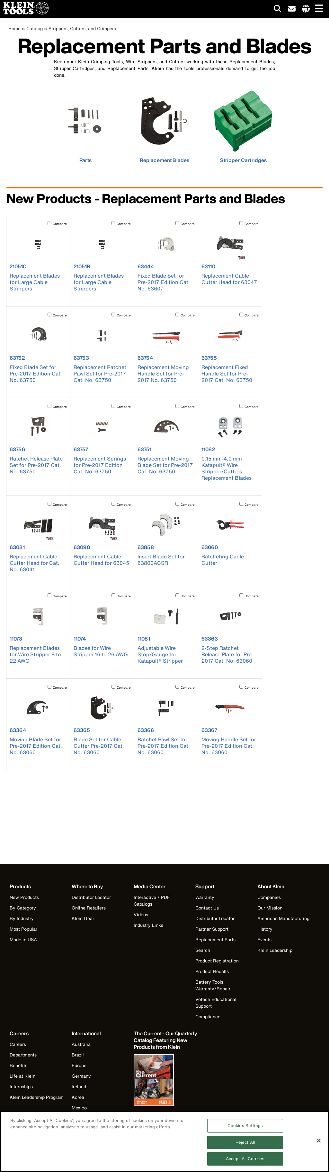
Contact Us (207, 907)
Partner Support (211, 929)
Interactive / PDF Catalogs (152, 900)
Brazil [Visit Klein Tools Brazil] (78, 1054)
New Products (24, 897)
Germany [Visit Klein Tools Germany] (81, 1076)
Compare (60, 223)
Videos (141, 914)
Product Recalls (212, 971)
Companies (269, 897)
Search (202, 950)
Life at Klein (22, 1076)
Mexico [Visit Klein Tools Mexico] (79, 1107)
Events (264, 939)
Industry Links (148, 925)
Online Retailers (89, 907)
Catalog (34, 28)
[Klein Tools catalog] (166, 1040)
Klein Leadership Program (37, 1097)
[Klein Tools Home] (24, 12)
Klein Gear (83, 918)
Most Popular (23, 929)
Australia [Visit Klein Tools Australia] (81, 1044)
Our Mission (269, 907)
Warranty (204, 897)
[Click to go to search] (277, 9)
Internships (21, 1086)
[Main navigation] (318, 8)
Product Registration (217, 960)
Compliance (207, 1016)
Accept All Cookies (245, 1160)
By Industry (22, 918)
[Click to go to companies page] (306, 9)
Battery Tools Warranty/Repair (212, 985)
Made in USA (23, 939)
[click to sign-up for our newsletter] (292, 9)
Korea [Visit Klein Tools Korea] (78, 1097)
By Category (23, 907)
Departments (23, 1054)
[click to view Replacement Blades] (164, 125)
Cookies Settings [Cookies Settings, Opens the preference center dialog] (245, 1126)
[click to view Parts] (85, 125)
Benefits (18, 1065)
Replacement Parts (215, 939)
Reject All (245, 1143)
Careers (18, 1044)
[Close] (319, 1141)
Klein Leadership (274, 950)
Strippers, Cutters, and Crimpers (82, 28)
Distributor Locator (91, 897)
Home (14, 28)
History (264, 929)
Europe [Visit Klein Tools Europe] (79, 1065)
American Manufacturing (283, 918)
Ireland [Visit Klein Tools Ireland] (79, 1086)
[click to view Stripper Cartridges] (243, 125)
